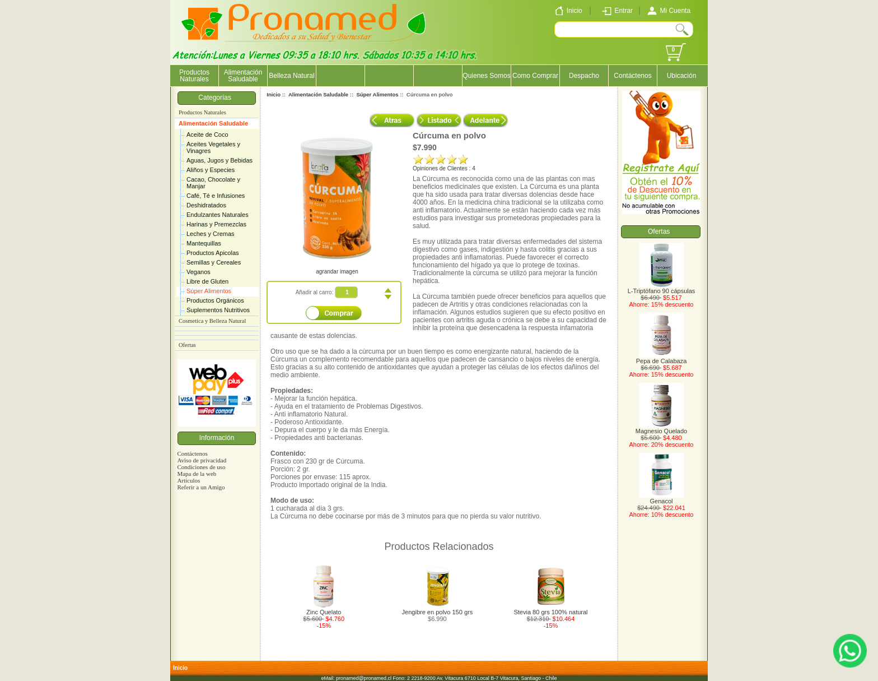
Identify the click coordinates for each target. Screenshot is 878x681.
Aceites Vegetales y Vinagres (213, 147)
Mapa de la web (196, 473)
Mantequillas (203, 243)
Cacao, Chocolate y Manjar (213, 182)
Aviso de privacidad (201, 460)
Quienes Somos (486, 76)
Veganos (198, 271)
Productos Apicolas (212, 252)
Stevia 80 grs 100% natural (550, 612)
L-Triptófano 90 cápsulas (661, 288)
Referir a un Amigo (201, 487)
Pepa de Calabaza (661, 358)
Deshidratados (206, 205)
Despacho (584, 76)
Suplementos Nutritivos (218, 310)
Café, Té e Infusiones (215, 195)
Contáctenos (632, 76)
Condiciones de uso (201, 467)
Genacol (661, 498)
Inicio (274, 94)
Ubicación (682, 76)
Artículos (188, 480)
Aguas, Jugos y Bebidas (219, 160)
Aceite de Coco (207, 134)
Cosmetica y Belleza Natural (212, 321)
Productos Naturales (194, 75)
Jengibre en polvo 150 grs (437, 612)
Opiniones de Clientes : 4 (444, 168)
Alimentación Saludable (213, 123)
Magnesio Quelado (661, 428)
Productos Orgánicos (215, 300)
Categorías (216, 97)
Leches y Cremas (210, 233)
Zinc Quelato (323, 612)
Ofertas (187, 345)
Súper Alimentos (208, 291)
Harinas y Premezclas (216, 224)
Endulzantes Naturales (217, 214)
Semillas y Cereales (213, 262)
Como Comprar (535, 76)
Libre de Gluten (207, 281)
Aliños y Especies (210, 169)
